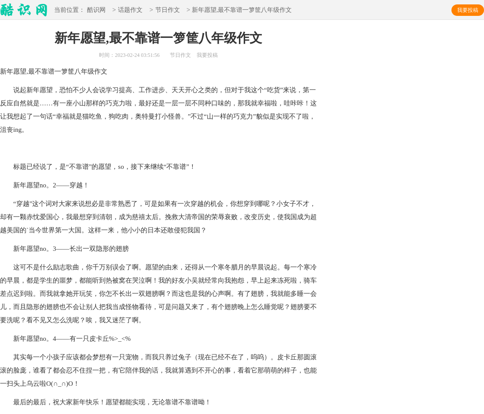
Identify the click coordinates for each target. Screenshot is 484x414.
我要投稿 (467, 10)
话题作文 (130, 10)
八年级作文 (90, 71)
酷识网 (96, 10)
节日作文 (167, 10)
